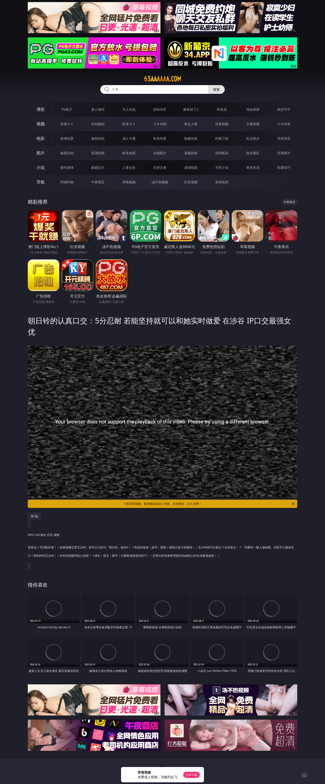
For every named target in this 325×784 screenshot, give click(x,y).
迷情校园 (191, 167)
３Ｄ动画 (159, 124)
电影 (40, 138)
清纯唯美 (221, 153)
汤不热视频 (160, 182)
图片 (40, 153)
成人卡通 (129, 138)
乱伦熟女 (253, 138)
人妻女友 (129, 167)
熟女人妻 (191, 124)
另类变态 (283, 138)
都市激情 (67, 167)
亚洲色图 (97, 153)
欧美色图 (129, 153)
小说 (40, 167)
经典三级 (221, 138)
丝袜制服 (221, 124)
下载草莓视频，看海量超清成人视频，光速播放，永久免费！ (209, 503)
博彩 (40, 109)
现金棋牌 (253, 109)
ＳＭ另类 (283, 124)
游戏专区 (159, 109)
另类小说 (221, 167)
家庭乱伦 (97, 167)
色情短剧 (221, 182)
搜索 (216, 89)
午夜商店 (97, 182)
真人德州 (97, 109)
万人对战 (129, 109)
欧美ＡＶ (129, 124)
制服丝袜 (191, 138)
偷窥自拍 (67, 153)
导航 (40, 182)
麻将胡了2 (190, 109)
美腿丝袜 (191, 153)
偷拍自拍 (97, 138)
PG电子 (66, 109)
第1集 (34, 516)
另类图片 (283, 153)
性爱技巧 (283, 167)
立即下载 (191, 775)
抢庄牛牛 (283, 109)
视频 (40, 124)
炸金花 (222, 109)
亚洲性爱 (67, 138)
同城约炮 (67, 182)
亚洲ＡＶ (67, 124)
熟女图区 (253, 153)
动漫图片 (159, 153)
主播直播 (253, 124)
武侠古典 (159, 167)
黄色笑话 (253, 167)
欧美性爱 (159, 138)
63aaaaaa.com (162, 79)
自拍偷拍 (97, 124)
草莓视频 (129, 182)
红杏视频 (191, 182)
